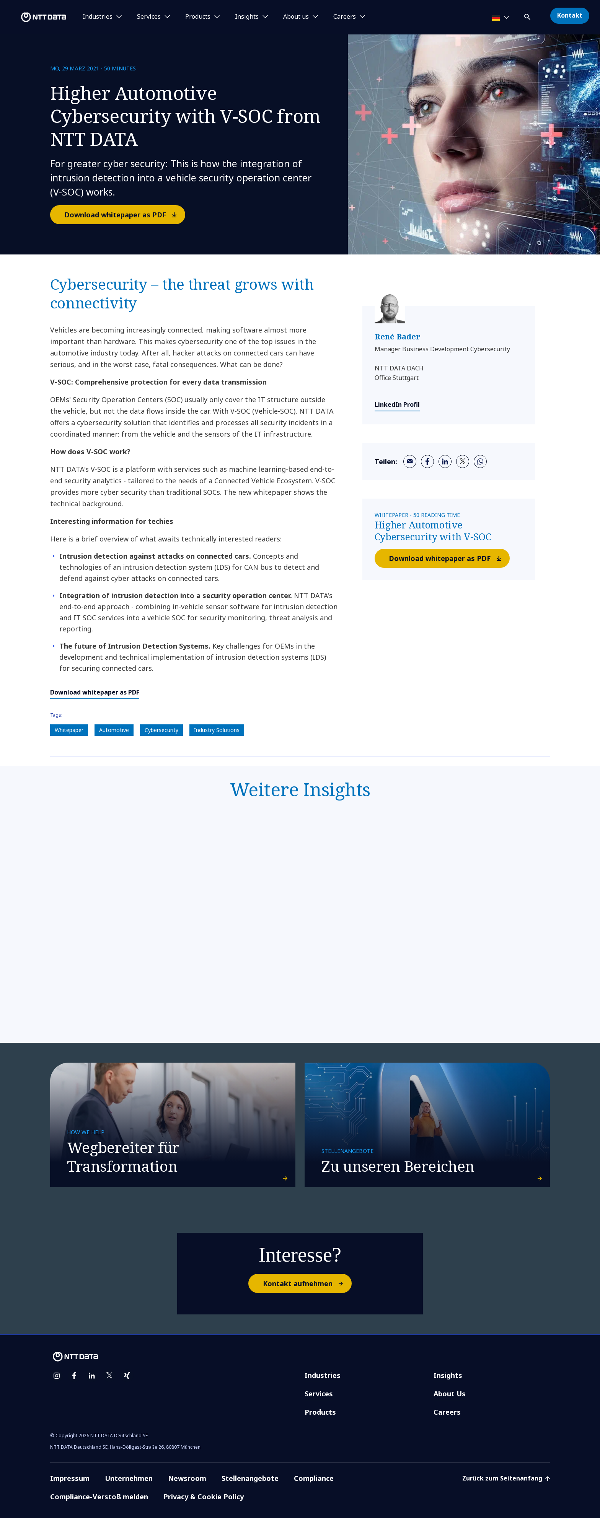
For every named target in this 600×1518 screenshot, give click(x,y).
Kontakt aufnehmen (307, 1283)
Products (320, 1412)
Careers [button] (344, 17)
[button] (528, 15)
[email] (409, 461)
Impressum (70, 1478)
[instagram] (56, 1375)
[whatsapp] (480, 461)
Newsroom (187, 1478)
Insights (448, 1375)
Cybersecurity (161, 730)
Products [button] (197, 17)
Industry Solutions (217, 730)
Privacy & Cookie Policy (203, 1496)
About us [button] (296, 17)
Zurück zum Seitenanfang (506, 1478)
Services (319, 1393)
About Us (450, 1393)
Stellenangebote (250, 1478)
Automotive (114, 730)
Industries (323, 1375)
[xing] (127, 1375)
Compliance (314, 1478)
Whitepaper (69, 730)
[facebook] (427, 461)
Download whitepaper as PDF (124, 214)
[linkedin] (445, 461)
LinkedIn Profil (397, 404)
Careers (447, 1412)
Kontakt (569, 15)
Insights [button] (247, 17)
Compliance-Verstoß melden (99, 1496)
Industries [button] (97, 17)
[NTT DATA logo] (34, 17)
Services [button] (149, 17)
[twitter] (462, 461)
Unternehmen (129, 1478)
